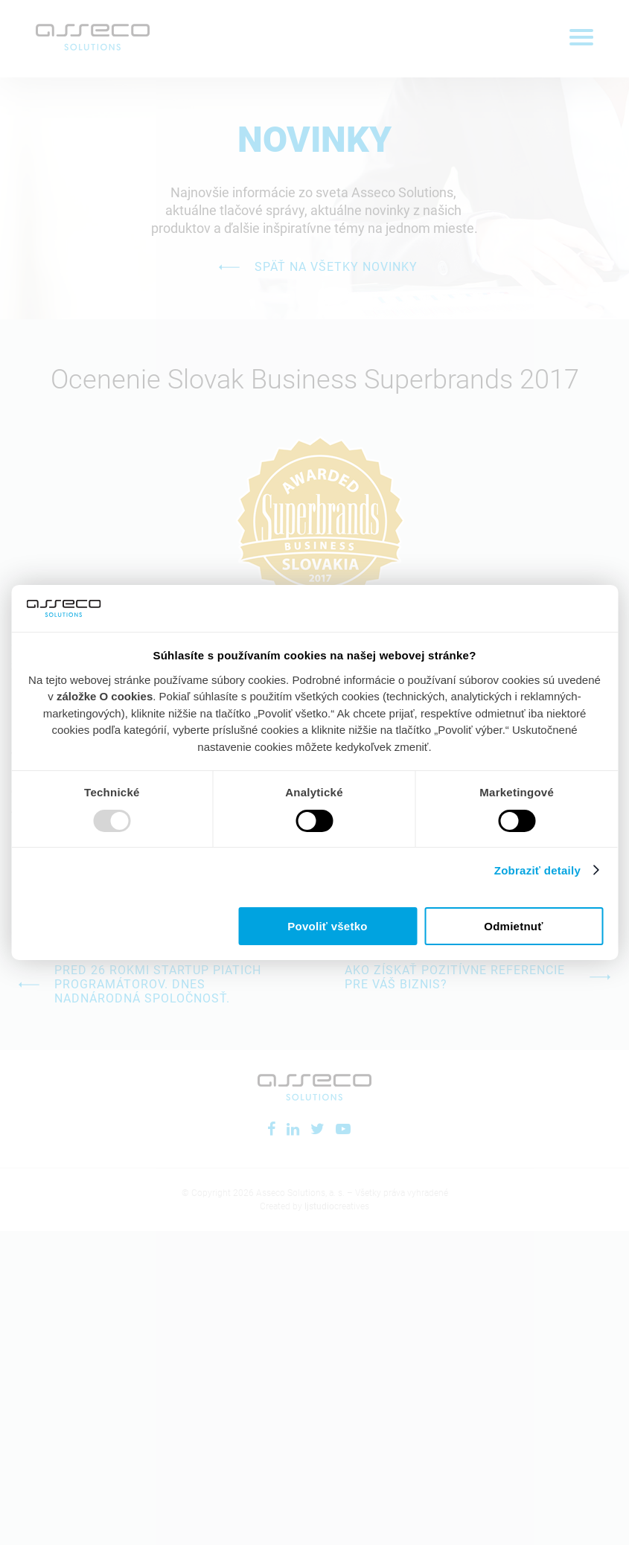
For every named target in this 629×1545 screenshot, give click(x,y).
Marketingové (516, 792)
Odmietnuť (513, 926)
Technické (112, 792)
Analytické (314, 792)
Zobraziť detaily (548, 870)
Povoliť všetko (327, 926)
